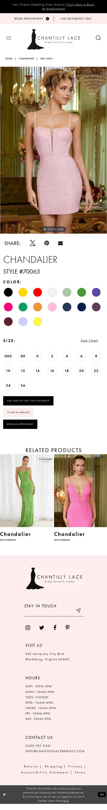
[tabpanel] (53, 152)
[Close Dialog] (5, 800)
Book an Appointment (20, 430)
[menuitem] (28, 634)
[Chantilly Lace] (53, 41)
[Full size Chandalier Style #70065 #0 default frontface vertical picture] (53, 152)
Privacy (75, 772)
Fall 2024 (46, 61)
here (65, 807)
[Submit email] (78, 618)
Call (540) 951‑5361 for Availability (28, 406)
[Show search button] (98, 40)
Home (9, 61)
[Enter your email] (54, 618)
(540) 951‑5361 (38, 752)
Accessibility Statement (45, 778)
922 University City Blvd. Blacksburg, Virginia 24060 (47, 662)
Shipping (54, 772)
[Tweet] (32, 245)
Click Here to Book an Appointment (68, 6)
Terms (80, 778)
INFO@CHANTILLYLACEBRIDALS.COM (55, 757)
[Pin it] (47, 245)
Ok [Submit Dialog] (101, 801)
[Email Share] (60, 245)
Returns (31, 772)
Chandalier (26, 61)
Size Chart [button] (86, 344)
